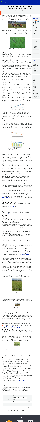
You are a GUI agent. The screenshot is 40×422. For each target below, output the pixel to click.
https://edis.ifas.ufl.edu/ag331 (6, 197)
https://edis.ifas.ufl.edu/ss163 (11, 206)
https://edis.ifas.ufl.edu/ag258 (10, 326)
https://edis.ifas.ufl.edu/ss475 (6, 213)
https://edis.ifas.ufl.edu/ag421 (27, 277)
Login (37, 2)
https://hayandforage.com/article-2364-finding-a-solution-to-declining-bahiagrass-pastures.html (17, 382)
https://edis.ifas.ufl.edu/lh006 (16, 327)
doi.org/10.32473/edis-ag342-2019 (36, 28)
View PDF (36, 36)
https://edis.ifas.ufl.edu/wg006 (25, 254)
